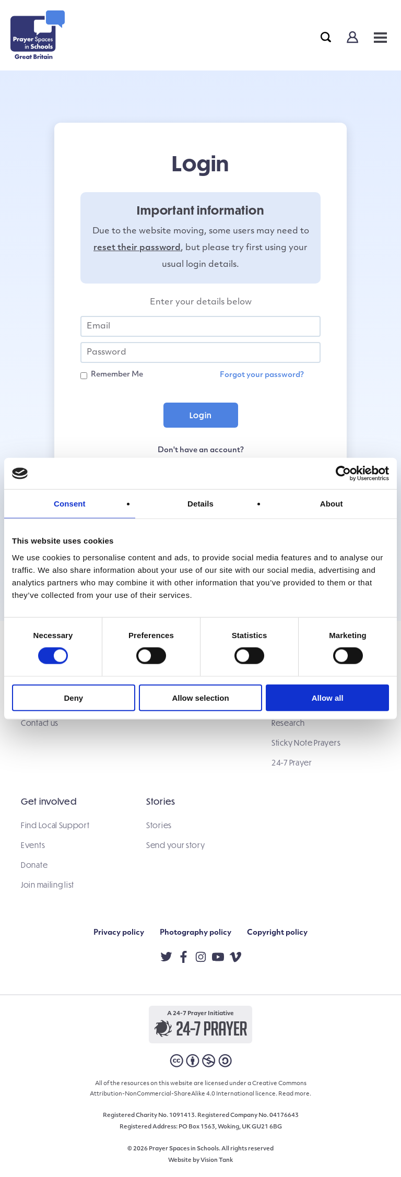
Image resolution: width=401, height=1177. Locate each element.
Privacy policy (118, 933)
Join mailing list (47, 884)
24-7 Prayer (292, 762)
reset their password (137, 248)
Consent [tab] (70, 503)
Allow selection (200, 697)
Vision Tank (216, 1160)
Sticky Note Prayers (306, 742)
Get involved (48, 801)
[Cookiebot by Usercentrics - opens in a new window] (343, 473)
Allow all (328, 697)
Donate (34, 864)
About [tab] (331, 503)
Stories (160, 801)
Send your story (175, 845)
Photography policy (195, 933)
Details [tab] (200, 503)
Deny (73, 697)
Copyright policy (277, 933)
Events (33, 845)
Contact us (39, 722)
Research (288, 722)
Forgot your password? (262, 375)
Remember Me (117, 375)
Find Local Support (55, 825)
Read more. (294, 1094)
